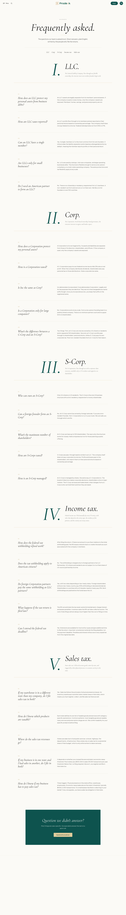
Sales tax (77, 52)
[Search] (11, 3)
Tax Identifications (53, 868)
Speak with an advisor (63, 835)
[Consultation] (121, 3)
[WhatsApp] (117, 892)
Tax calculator (70, 871)
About (86, 868)
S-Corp (59, 52)
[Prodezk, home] (63, 3)
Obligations (51, 871)
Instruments (32, 871)
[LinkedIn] (111, 892)
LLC (47, 52)
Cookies (64, 892)
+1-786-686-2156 (109, 868)
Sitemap (70, 892)
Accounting (51, 874)
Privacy (53, 892)
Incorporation (33, 868)
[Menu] (6, 3)
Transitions (32, 879)
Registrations (32, 877)
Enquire (87, 874)
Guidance (69, 874)
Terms (58, 892)
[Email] (114, 892)
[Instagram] (107, 892)
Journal (68, 868)
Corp (53, 52)
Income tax (68, 52)
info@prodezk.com (109, 871)
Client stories (88, 871)
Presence (31, 874)
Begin (114, 3)
